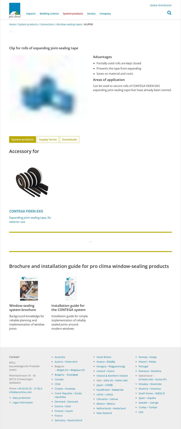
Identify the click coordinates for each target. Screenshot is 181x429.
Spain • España (147, 398)
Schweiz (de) (146, 379)
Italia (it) (108, 380)
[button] (169, 13)
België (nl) (62, 370)
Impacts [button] (31, 13)
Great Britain (104, 357)
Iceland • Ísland (105, 371)
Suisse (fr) (161, 379)
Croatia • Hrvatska (65, 388)
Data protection (22, 397)
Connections (47, 24)
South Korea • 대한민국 (152, 393)
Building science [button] (49, 13)
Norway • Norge (148, 357)
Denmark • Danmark (66, 401)
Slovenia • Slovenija (150, 388)
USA (141, 412)
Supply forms (48, 139)
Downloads (69, 139)
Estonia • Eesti (63, 406)
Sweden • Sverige (149, 402)
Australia (60, 357)
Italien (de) (121, 380)
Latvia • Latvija (105, 394)
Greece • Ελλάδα (106, 361)
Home (13, 24)
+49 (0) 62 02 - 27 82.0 (29, 388)
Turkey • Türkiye (148, 407)
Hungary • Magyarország (111, 366)
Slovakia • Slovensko (150, 384)
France (58, 415)
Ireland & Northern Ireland (112, 375)
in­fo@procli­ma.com (20, 392)
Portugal (143, 366)
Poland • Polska (147, 361)
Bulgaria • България (66, 374)
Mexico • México (106, 403)
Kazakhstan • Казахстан (110, 389)
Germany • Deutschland (68, 420)
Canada (59, 379)
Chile (58, 384)
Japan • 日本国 (105, 385)
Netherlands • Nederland (111, 408)
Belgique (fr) (78, 370)
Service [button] (91, 13)
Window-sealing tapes (69, 24)
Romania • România (150, 371)
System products (74, 13)
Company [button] (105, 13)
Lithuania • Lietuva (107, 399)
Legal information (23, 402)
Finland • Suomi (64, 411)
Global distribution (161, 5)
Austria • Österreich (66, 361)
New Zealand (104, 413)
